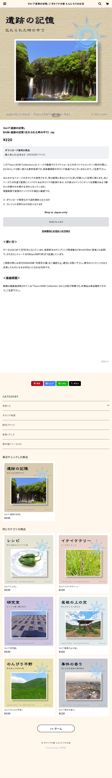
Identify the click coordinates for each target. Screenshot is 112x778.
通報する (105, 361)
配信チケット (9, 425)
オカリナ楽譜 (9, 415)
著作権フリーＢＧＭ (12, 444)
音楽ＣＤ (7, 405)
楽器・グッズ (9, 434)
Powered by (56, 748)
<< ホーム (56, 728)
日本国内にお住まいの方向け (56, 231)
